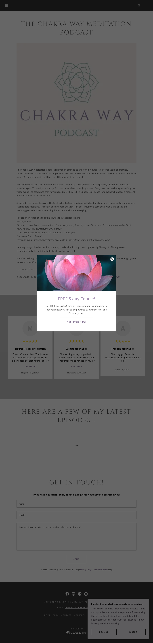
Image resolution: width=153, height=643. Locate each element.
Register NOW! (76, 321)
